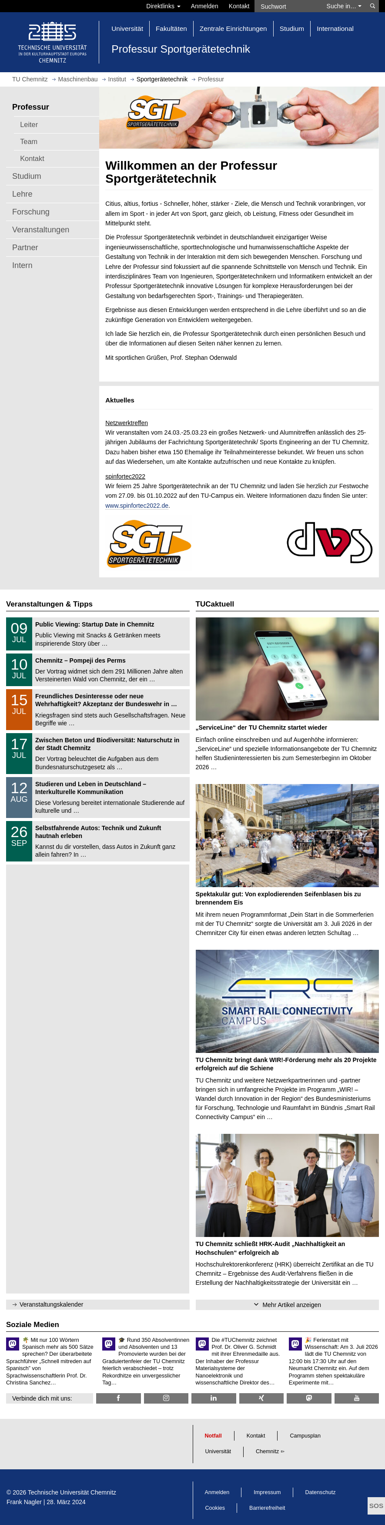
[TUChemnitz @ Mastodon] (309, 1398)
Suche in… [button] (344, 6)
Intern (22, 265)
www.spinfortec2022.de (136, 505)
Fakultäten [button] (171, 28)
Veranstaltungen (40, 229)
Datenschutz (320, 1492)
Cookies (215, 1508)
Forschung (31, 212)
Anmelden (204, 6)
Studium (26, 176)
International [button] (335, 28)
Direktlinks (163, 6)
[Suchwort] (287, 6)
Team (28, 141)
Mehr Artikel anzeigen (291, 1304)
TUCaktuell (215, 604)
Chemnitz (267, 1451)
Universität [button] (127, 28)
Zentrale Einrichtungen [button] (233, 28)
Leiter (29, 124)
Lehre (22, 194)
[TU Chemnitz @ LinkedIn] (213, 1398)
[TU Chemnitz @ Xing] (261, 1398)
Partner (25, 247)
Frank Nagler (24, 1501)
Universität (218, 1451)
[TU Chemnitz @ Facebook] (118, 1398)
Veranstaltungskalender (51, 1304)
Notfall (213, 1436)
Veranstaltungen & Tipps (49, 604)
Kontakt (239, 6)
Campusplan (305, 1436)
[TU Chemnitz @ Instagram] (166, 1398)
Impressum (267, 1492)
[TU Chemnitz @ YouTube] (357, 1398)
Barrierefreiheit (267, 1508)
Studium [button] (292, 28)
